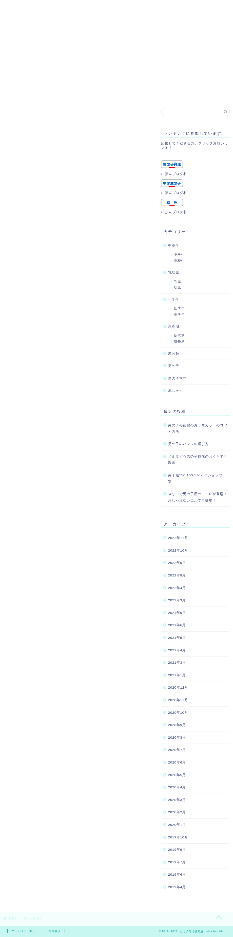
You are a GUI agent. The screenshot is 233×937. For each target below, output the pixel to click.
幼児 (177, 287)
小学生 (173, 299)
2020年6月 (177, 762)
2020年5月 (177, 775)
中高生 (173, 245)
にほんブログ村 (174, 174)
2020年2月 (177, 812)
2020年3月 (177, 800)
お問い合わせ (83, 84)
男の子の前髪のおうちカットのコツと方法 (197, 428)
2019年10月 (178, 837)
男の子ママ (177, 378)
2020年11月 (178, 700)
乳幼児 (173, 272)
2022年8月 (177, 575)
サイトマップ (171, 84)
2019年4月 (177, 887)
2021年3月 (177, 662)
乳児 (177, 281)
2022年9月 (177, 563)
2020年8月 (177, 737)
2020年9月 (177, 725)
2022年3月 (177, 600)
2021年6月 (177, 625)
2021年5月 (177, 638)
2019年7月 (177, 862)
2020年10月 (178, 712)
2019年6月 (177, 874)
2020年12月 (178, 687)
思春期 (173, 326)
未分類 (173, 353)
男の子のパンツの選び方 (188, 444)
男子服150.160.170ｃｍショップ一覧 (197, 478)
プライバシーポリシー (127, 84)
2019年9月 (177, 849)
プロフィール (47, 84)
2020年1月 (177, 825)
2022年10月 (178, 550)
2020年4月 (177, 787)
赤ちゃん (175, 391)
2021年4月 (177, 650)
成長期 (179, 341)
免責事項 (54, 931)
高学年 (179, 314)
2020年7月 (177, 750)
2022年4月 (177, 588)
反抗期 (179, 335)
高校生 (179, 260)
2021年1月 (177, 675)
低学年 (179, 308)
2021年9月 (177, 613)
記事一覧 (19, 94)
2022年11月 (178, 538)
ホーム (17, 84)
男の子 (173, 366)
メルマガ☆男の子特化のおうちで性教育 (197, 460)
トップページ (51, 94)
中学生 (179, 255)
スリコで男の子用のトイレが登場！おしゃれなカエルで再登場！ (197, 497)
